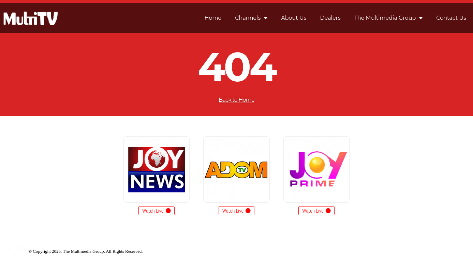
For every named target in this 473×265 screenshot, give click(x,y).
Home (213, 18)
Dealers (330, 18)
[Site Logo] (13, 251)
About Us (293, 18)
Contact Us (451, 18)
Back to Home (236, 100)
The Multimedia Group (388, 18)
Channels (251, 18)
